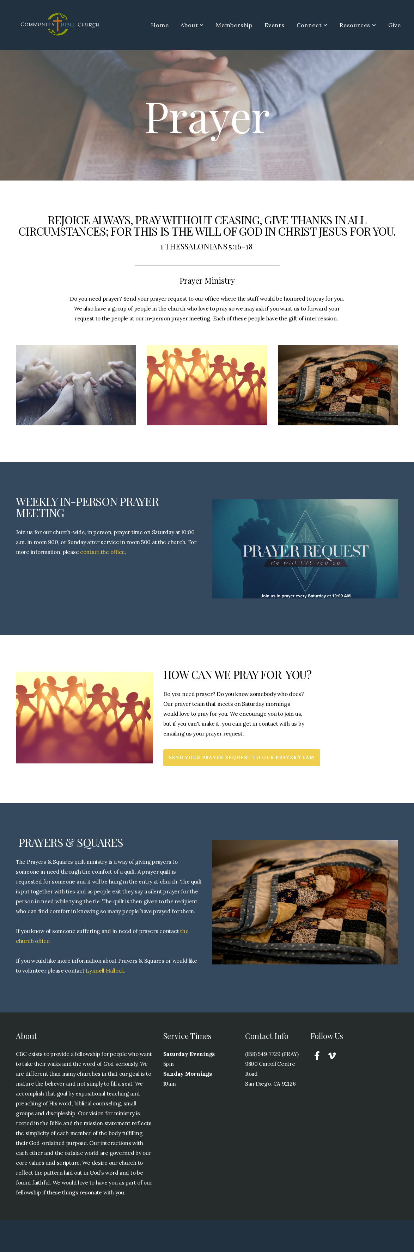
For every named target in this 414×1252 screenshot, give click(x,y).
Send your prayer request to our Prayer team (242, 758)
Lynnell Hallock (105, 970)
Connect (312, 25)
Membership (234, 25)
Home (160, 25)
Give (394, 25)
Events (274, 25)
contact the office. (103, 552)
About (192, 25)
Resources (358, 25)
